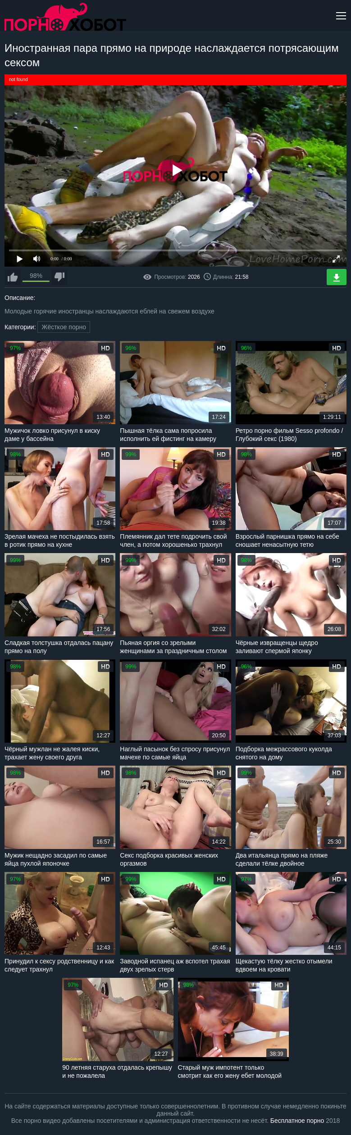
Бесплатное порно (297, 1120)
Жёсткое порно (63, 327)
